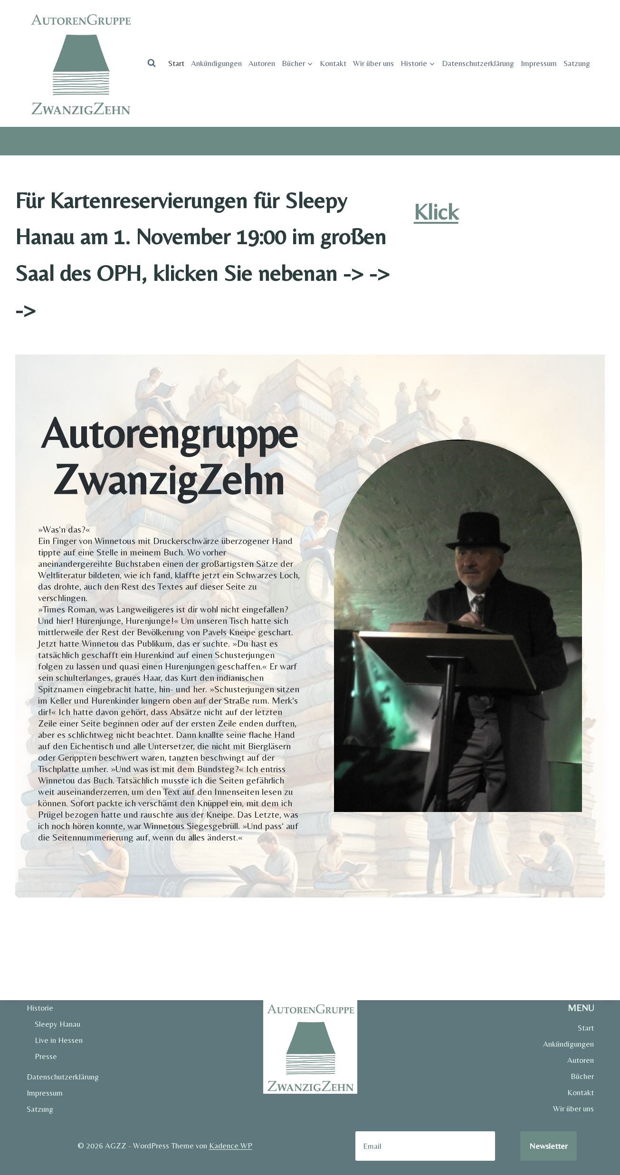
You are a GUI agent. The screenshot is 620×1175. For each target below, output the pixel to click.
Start (176, 63)
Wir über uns (373, 63)
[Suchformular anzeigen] (151, 63)
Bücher (582, 1076)
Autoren (261, 63)
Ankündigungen (216, 63)
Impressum (539, 63)
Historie (40, 1008)
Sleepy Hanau (57, 1024)
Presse (46, 1056)
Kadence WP (230, 1145)
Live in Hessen (59, 1040)
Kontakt (333, 63)
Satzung (576, 63)
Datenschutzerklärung (478, 63)
